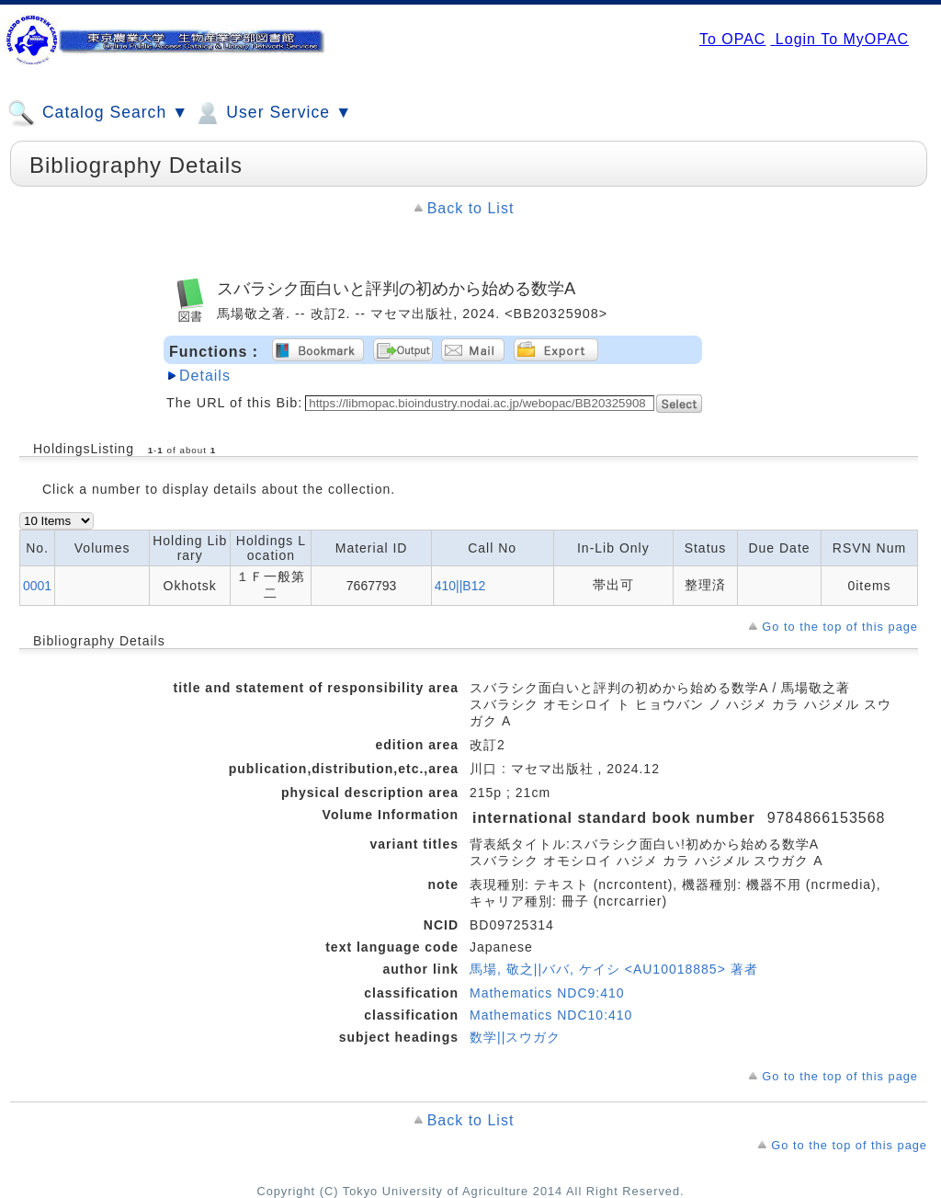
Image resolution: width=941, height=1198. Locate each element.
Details (205, 375)
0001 (37, 585)
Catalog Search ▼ (97, 113)
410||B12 (460, 585)
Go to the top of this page (840, 626)
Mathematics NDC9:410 (547, 993)
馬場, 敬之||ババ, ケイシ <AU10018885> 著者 (614, 969)
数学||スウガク (515, 1037)
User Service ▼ (272, 113)
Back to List (471, 208)
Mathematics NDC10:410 (551, 1015)
